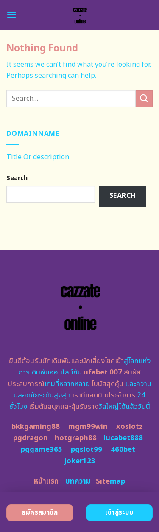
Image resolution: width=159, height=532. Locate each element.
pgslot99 (86, 449)
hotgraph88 (76, 438)
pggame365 (41, 449)
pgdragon (30, 438)
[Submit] (144, 98)
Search (17, 178)
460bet (123, 449)
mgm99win (88, 426)
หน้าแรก (46, 481)
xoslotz (129, 426)
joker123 (79, 461)
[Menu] (11, 14)
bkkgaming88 (35, 426)
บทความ (78, 481)
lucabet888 (123, 438)
